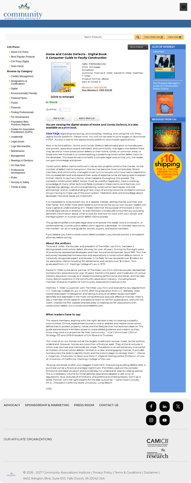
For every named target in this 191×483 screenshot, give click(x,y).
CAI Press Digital (20, 61)
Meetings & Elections (22, 160)
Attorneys (158, 51)
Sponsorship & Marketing (47, 405)
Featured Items (19, 98)
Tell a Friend (138, 47)
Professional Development (18, 171)
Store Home (17, 66)
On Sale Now (18, 165)
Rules (14, 177)
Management (18, 155)
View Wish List (153, 37)
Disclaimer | (152, 472)
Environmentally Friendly (24, 93)
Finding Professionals (22, 112)
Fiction (14, 102)
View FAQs (52, 133)
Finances (16, 107)
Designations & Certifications (19, 82)
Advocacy (12, 405)
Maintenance (18, 151)
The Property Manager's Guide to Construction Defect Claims (166, 86)
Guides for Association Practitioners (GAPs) (22, 130)
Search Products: (93, 37)
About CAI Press (20, 52)
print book (70, 127)
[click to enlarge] (62, 96)
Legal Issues (17, 141)
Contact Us (108, 405)
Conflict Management (22, 76)
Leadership (17, 136)
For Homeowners (20, 117)
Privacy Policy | (104, 472)
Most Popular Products (23, 56)
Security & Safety (20, 182)
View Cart (175, 37)
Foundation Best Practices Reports (20, 123)
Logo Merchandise (21, 146)
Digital (14, 88)
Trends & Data (18, 187)
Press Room (84, 405)
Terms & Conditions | (129, 472)
